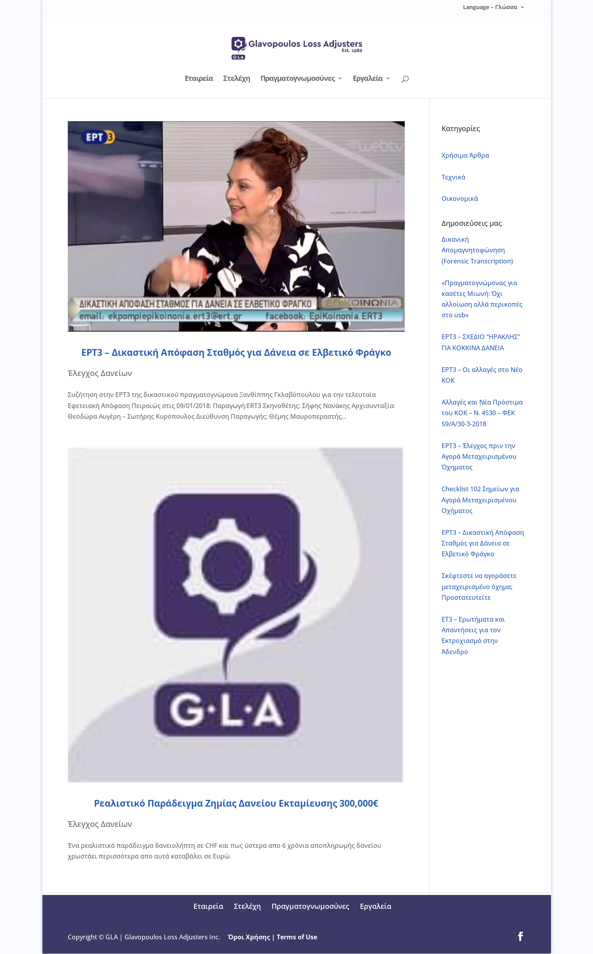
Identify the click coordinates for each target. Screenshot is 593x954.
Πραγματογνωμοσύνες (297, 79)
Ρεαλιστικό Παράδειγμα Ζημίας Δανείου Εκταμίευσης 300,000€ (236, 803)
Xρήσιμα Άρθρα (465, 155)
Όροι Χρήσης (250, 937)
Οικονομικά (460, 198)
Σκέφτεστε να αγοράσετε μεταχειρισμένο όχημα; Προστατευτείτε (479, 586)
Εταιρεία (199, 79)
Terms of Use (298, 937)
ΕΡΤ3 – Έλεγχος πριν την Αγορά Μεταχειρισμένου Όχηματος (479, 456)
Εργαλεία (368, 79)
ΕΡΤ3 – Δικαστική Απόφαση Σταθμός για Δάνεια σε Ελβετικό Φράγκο (236, 352)
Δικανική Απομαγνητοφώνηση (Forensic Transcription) (477, 250)
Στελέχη (236, 79)
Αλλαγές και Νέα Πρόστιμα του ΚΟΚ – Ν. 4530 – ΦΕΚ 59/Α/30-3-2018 (482, 413)
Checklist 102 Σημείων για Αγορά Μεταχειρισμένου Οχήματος (480, 500)
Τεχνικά (453, 177)
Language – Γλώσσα (490, 7)
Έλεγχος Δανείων (100, 373)
